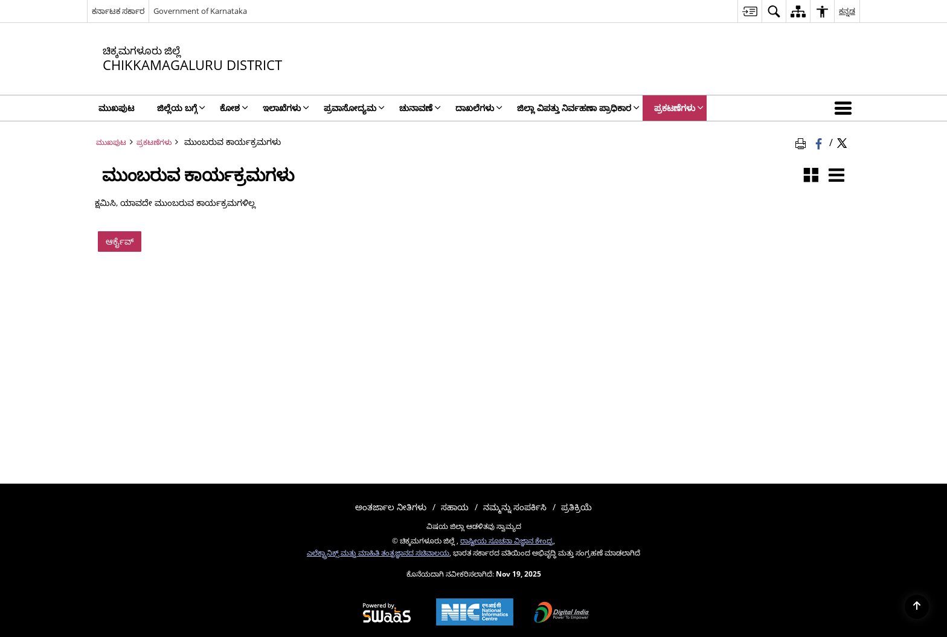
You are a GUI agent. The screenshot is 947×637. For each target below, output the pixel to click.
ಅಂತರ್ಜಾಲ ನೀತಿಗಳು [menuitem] (390, 507)
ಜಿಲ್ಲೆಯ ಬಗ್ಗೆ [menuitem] (181, 108)
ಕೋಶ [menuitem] (234, 108)
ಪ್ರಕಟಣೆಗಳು (154, 142)
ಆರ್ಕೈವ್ (119, 241)
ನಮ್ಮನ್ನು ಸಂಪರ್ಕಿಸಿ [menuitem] (515, 507)
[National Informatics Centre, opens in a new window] (474, 613)
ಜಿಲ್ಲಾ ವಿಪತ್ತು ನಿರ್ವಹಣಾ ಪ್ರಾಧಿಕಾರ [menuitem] (578, 108)
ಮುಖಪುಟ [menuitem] (116, 108)
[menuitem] (749, 11)
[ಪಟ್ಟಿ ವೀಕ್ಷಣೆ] (836, 176)
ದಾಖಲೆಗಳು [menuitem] (478, 108)
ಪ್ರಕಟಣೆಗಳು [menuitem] (679, 108)
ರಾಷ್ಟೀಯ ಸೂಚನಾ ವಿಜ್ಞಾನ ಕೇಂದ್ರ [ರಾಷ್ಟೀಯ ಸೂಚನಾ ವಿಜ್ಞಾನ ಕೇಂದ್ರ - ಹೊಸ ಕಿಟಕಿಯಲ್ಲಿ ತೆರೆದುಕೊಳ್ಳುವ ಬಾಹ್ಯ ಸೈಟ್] (506, 540)
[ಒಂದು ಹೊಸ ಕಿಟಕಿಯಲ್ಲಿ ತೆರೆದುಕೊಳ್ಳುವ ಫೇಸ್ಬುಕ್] (820, 142)
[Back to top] (917, 607)
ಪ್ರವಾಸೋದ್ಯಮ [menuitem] (354, 108)
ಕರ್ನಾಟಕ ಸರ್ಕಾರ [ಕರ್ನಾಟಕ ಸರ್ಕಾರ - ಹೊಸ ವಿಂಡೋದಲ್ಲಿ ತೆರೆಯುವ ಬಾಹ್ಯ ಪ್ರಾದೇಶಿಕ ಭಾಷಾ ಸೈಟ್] (118, 10)
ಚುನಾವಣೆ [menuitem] (420, 108)
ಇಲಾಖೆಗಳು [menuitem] (286, 108)
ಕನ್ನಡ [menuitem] (847, 10)
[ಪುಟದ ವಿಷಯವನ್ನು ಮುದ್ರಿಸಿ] (803, 142)
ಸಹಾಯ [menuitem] (455, 507)
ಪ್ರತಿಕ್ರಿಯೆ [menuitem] (576, 507)
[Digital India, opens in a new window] (562, 613)
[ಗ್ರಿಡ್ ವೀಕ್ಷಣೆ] (811, 176)
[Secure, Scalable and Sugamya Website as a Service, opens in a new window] (387, 613)
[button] (845, 108)
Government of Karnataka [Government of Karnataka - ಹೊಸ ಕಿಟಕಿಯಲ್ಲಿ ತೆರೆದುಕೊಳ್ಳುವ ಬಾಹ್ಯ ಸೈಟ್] (200, 10)
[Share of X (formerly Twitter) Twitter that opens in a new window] (842, 142)
